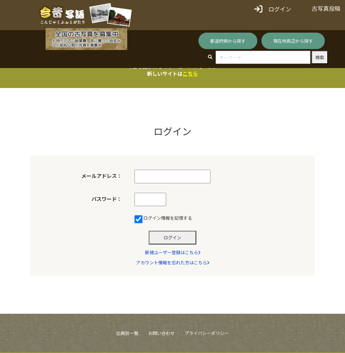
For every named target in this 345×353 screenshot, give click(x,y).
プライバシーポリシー (207, 333)
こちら (190, 73)
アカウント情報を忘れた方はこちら (172, 263)
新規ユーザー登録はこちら (172, 252)
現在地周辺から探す (293, 41)
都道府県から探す (228, 41)
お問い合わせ (161, 333)
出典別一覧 (127, 333)
